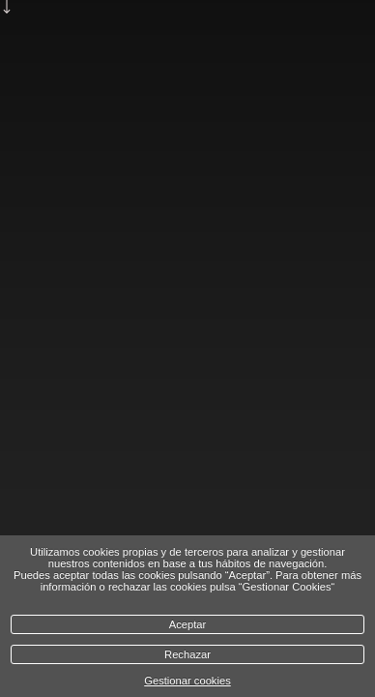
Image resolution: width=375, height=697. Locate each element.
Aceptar (188, 624)
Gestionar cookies (187, 680)
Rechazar (187, 654)
